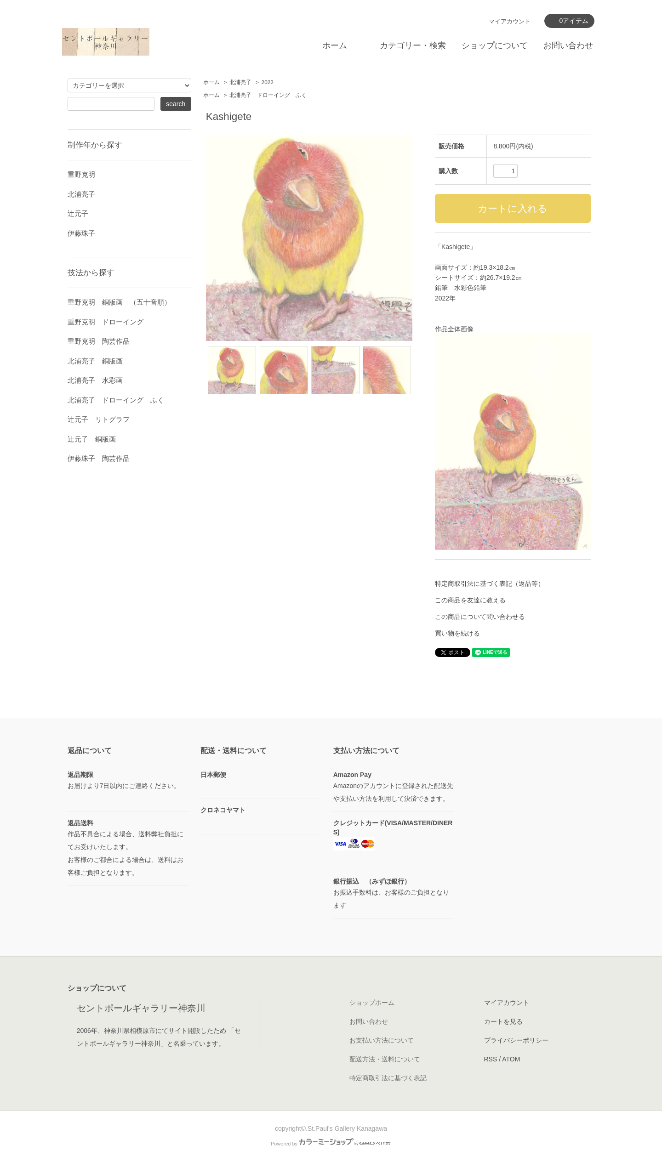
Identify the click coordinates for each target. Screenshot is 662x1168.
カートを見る (503, 1021)
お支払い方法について (381, 1040)
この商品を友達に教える (470, 600)
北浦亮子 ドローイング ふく (268, 95)
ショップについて (495, 45)
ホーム (334, 45)
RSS (490, 1059)
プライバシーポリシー (516, 1040)
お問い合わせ (568, 45)
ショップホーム (371, 1002)
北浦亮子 (240, 82)
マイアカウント (510, 21)
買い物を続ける (457, 633)
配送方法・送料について (384, 1059)
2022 (268, 82)
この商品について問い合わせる (480, 616)
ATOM (511, 1059)
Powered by (331, 1143)
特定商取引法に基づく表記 (388, 1078)
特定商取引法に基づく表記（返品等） (489, 583)
